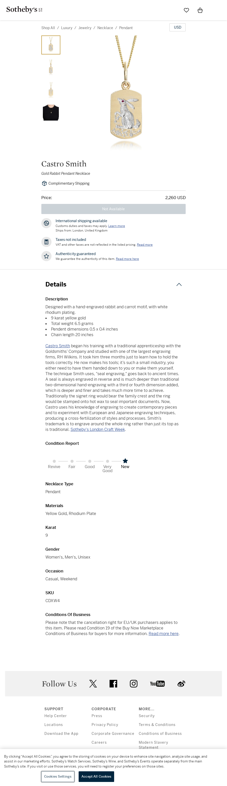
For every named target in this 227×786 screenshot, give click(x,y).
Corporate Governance (113, 734)
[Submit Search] (172, 10)
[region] (113, 767)
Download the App (61, 734)
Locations (53, 725)
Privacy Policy (105, 725)
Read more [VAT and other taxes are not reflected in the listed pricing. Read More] (145, 245)
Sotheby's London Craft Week (98, 429)
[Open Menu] (213, 10)
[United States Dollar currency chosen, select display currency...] (177, 27)
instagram (133, 683)
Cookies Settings (58, 776)
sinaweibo (181, 684)
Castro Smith (57, 346)
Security (147, 716)
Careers (99, 742)
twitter (93, 684)
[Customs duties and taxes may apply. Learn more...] (116, 226)
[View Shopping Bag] (200, 10)
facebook (113, 683)
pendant (126, 28)
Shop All (48, 28)
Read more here (164, 633)
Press (97, 716)
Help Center (55, 716)
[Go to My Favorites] (186, 10)
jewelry (84, 28)
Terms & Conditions (157, 725)
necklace (105, 28)
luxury (66, 28)
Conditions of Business (160, 734)
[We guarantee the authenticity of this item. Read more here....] (127, 259)
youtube (157, 684)
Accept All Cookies (96, 776)
